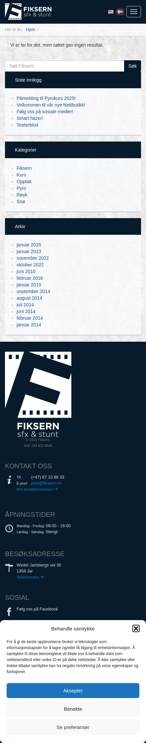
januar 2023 (29, 251)
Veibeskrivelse (30, 577)
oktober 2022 (30, 264)
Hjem (30, 29)
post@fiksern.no (46, 483)
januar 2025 (29, 244)
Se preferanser (72, 727)
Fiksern (24, 168)
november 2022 (33, 258)
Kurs (21, 175)
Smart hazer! (30, 118)
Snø (21, 201)
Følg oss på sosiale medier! (45, 111)
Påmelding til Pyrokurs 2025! (46, 98)
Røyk (22, 194)
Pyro (21, 188)
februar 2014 (30, 318)
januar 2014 (29, 324)
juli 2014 (25, 304)
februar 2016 (30, 278)
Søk (132, 66)
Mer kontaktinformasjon (37, 489)
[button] (136, 628)
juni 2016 (26, 271)
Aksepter (73, 690)
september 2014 (33, 291)
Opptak (24, 181)
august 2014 (29, 298)
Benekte (73, 709)
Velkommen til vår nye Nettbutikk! (51, 105)
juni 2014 (26, 311)
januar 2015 (29, 284)
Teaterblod (27, 125)
